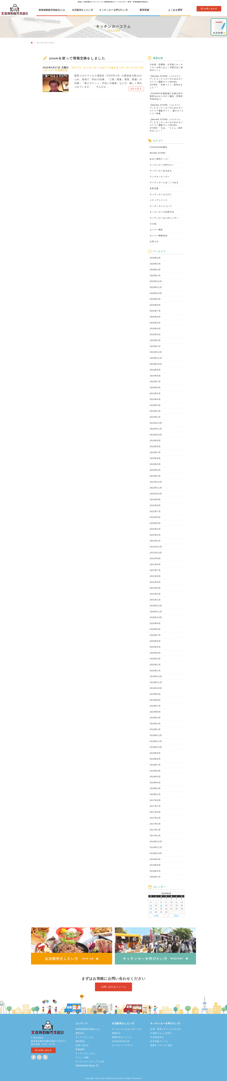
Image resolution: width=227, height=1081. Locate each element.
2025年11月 (156, 287)
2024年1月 (155, 417)
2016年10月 (156, 853)
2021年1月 (155, 600)
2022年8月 (155, 505)
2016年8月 (155, 865)
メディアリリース (158, 200)
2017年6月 (155, 812)
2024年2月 (155, 411)
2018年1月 (155, 794)
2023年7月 (155, 452)
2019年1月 (155, 729)
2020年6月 (155, 641)
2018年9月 (155, 753)
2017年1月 (155, 835)
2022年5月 (155, 523)
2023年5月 (155, 464)
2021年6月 (155, 576)
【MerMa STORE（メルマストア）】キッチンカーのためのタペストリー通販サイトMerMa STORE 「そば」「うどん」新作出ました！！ (166, 125)
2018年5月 (155, 776)
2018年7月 (155, 765)
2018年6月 (155, 771)
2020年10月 (156, 617)
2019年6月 (155, 712)
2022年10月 (156, 493)
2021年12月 (156, 547)
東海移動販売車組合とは (52, 10)
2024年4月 (155, 399)
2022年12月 (156, 482)
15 (161, 906)
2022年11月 (156, 488)
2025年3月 (155, 334)
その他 (153, 224)
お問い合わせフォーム (113, 987)
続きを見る (136, 88)
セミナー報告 (156, 229)
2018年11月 (156, 741)
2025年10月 (156, 293)
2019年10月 (156, 688)
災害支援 (154, 188)
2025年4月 (155, 328)
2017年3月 (155, 824)
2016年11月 (156, 847)
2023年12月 (156, 423)
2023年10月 (156, 435)
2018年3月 (155, 788)
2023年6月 (155, 458)
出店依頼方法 (157, 1037)
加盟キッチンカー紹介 (161, 1045)
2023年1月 (155, 476)
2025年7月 (155, 311)
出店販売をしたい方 (82, 10)
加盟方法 (116, 1033)
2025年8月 (155, 305)
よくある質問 (175, 10)
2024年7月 (155, 381)
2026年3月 (155, 264)
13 (151, 906)
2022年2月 (155, 535)
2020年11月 (156, 611)
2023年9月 (155, 440)
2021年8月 (155, 564)
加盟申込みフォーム (122, 1037)
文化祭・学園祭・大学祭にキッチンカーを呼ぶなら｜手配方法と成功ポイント (166, 67)
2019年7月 (155, 706)
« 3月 (156, 915)
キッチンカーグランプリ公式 (90, 1061)
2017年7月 (155, 806)
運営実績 (144, 10)
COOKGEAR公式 (121, 1041)
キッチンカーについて (128, 67)
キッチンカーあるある (161, 170)
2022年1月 (155, 541)
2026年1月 (155, 275)
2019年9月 (155, 694)
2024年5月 (155, 393)
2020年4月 (155, 653)
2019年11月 (156, 682)
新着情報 (80, 1049)
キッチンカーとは (84, 1037)
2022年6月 (155, 517)
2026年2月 (155, 269)
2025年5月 (155, 323)
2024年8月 (155, 376)
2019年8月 (155, 700)
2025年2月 (155, 340)
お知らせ (154, 241)
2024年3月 (155, 405)
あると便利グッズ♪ (159, 159)
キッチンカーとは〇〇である (100, 67)
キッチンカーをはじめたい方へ (127, 1029)
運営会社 (80, 1033)
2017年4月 (155, 818)
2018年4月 (155, 782)
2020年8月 (155, 629)
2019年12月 (156, 676)
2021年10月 (156, 552)
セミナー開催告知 (158, 235)
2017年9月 (155, 800)
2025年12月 (156, 281)
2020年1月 (155, 670)
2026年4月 (155, 258)
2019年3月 (155, 723)
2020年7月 (155, 635)
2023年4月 (155, 470)
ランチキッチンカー (160, 176)
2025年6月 (155, 317)
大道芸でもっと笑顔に (161, 1033)
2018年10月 (156, 747)
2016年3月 (155, 871)
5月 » (176, 915)
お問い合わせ (82, 1045)
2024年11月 (156, 358)
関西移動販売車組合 (87, 1065)
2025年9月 (155, 299)
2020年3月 (155, 658)
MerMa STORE (158, 153)
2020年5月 (155, 647)
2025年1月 (155, 346)
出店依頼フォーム (159, 1041)
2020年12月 (156, 605)
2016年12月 (156, 841)
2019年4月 (155, 717)
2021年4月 (155, 588)
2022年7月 (155, 511)
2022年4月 (155, 529)
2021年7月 (155, 570)
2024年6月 (155, 387)
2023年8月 (155, 446)
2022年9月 (155, 499)
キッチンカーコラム (86, 1053)
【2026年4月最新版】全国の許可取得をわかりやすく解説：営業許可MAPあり (166, 96)
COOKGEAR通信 (158, 147)
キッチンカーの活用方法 (162, 212)
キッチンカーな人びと (161, 194)
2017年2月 (155, 830)
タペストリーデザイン (123, 1045)
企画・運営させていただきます (165, 1029)
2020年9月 (155, 623)
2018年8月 (155, 759)
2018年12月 (156, 735)
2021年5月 (155, 582)
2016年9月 (155, 859)
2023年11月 (156, 429)
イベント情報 (82, 1057)
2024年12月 (156, 352)
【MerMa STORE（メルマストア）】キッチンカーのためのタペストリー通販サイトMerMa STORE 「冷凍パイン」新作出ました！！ (166, 82)
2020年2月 (155, 664)
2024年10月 (156, 364)
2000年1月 (155, 877)
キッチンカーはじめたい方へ (164, 218)
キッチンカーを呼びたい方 (113, 10)
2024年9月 (155, 370)
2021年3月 (155, 594)
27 (151, 912)
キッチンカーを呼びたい (162, 165)
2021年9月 (155, 558)
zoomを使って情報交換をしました (78, 58)
